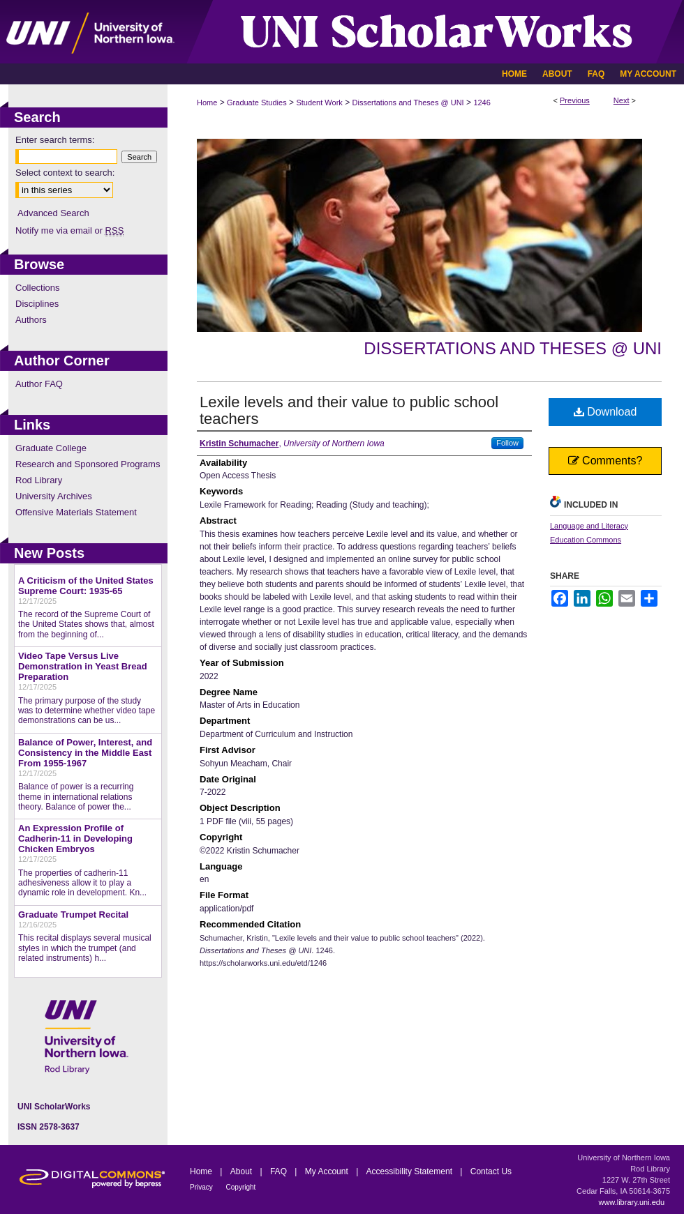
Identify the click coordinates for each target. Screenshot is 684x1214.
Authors (31, 319)
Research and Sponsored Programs (87, 464)
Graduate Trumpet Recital (73, 914)
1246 (481, 102)
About (242, 1171)
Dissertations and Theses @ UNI (408, 102)
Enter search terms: (54, 140)
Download (605, 412)
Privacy (202, 1187)
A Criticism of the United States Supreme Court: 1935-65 (86, 585)
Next (622, 100)
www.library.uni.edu (631, 1202)
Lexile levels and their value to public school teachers (349, 410)
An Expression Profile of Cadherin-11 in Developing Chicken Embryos (75, 838)
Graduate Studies (257, 102)
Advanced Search (53, 213)
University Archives (53, 496)
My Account (327, 1171)
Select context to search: (64, 172)
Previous (575, 100)
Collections (37, 287)
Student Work (319, 102)
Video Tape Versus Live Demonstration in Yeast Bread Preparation (82, 666)
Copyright (241, 1187)
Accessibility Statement (410, 1171)
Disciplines (37, 303)
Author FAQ (39, 384)
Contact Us (491, 1171)
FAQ (279, 1171)
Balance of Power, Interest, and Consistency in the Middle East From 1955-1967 (85, 752)
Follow (507, 443)
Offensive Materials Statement (76, 512)
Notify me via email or (69, 230)
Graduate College (51, 448)
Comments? (605, 460)
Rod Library (38, 480)
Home (207, 102)
